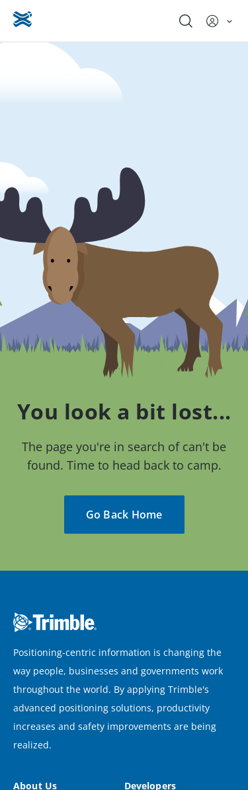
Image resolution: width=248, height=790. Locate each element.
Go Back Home (124, 514)
